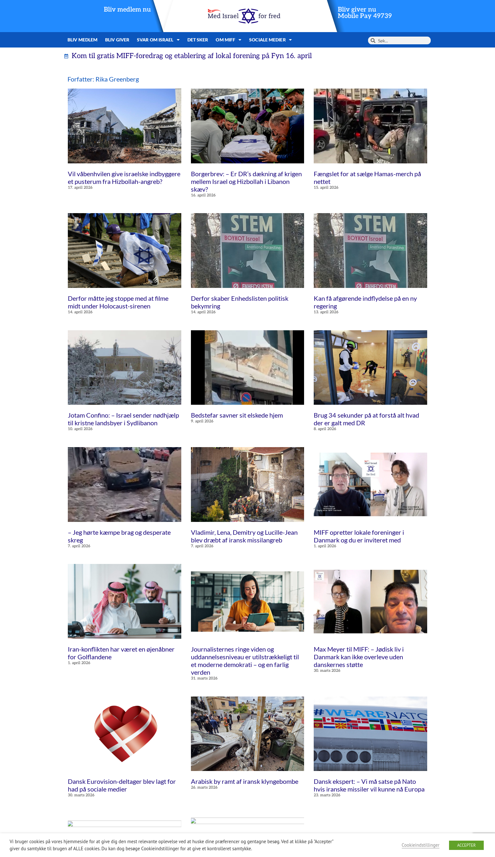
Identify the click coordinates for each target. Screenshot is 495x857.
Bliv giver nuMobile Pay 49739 (365, 13)
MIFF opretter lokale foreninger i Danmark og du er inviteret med (359, 536)
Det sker (197, 39)
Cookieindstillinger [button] (421, 845)
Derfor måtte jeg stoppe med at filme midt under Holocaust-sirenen (118, 302)
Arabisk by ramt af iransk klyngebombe (244, 781)
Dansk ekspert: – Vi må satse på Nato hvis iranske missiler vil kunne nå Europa (369, 785)
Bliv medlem (82, 39)
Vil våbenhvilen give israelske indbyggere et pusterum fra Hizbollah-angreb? (124, 177)
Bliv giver (117, 39)
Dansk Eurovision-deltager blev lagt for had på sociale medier (122, 785)
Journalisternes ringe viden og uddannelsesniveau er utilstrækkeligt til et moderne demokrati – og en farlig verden (245, 660)
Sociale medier (270, 40)
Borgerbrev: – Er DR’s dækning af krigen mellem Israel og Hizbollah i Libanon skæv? (246, 181)
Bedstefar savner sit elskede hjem (237, 415)
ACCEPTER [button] (466, 845)
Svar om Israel (158, 40)
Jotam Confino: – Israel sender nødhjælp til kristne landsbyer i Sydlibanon (123, 419)
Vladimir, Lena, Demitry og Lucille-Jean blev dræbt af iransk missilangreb (244, 536)
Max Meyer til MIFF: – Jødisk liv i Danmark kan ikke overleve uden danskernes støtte (359, 656)
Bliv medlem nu (127, 9)
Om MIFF (228, 40)
